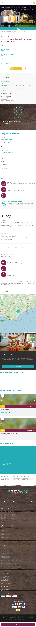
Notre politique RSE (4, 580)
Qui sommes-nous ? (5, 616)
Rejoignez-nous (13, 617)
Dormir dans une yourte (5, 536)
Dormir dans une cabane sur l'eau (7, 530)
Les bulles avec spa (4, 554)
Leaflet (25, 332)
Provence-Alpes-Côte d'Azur (10, 31)
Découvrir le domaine (18, 366)
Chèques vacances (4, 579)
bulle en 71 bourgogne (25, 477)
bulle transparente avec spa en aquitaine (12, 477)
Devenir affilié (5, 617)
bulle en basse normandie (15, 281)
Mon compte (20, 617)
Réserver (18, 624)
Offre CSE (3, 577)
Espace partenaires (4, 587)
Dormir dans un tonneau (5, 537)
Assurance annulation (5, 589)
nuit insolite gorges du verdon (10, 479)
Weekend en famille (5, 557)
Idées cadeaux (4, 559)
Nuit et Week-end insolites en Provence (8, 515)
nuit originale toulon (29, 479)
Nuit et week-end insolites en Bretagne (8, 512)
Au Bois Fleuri (23, 31)
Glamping (3, 550)
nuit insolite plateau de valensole (16, 476)
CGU (25, 616)
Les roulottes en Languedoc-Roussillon (8, 553)
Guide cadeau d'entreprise (6, 561)
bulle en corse (23, 281)
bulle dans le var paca (5, 480)
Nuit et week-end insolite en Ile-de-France (9, 518)
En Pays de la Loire (4, 517)
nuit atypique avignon (21, 479)
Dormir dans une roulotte (6, 534)
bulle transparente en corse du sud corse (26, 283)
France (2, 31)
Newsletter (3, 574)
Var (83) (5, 355)
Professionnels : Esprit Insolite (6, 573)
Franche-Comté (4, 549)
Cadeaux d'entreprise (5, 576)
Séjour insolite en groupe (5, 583)
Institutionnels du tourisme (6, 582)
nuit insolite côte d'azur (13, 283)
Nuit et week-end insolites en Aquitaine (8, 511)
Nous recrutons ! (4, 590)
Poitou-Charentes (4, 551)
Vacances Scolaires (4, 585)
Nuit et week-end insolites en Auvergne (8, 514)
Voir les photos (18, 24)
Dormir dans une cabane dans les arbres (9, 528)
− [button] (1, 298)
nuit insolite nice (13, 480)
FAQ (24, 617)
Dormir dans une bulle (5, 531)
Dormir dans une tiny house (6, 533)
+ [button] (1, 296)
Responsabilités (31, 616)
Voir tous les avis (6, 126)
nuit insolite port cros (5, 284)
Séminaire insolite (4, 586)
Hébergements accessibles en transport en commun (11, 560)
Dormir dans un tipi (4, 538)
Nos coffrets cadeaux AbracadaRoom (8, 563)
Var (18, 31)
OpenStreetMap (29, 332)
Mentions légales (20, 616)
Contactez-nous (30, 617)
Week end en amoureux (5, 556)
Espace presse (12, 616)
